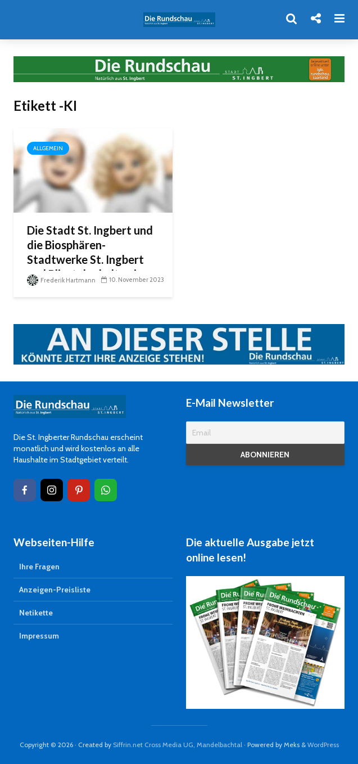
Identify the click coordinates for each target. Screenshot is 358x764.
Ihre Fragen (39, 566)
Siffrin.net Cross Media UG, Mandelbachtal (177, 744)
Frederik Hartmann (61, 280)
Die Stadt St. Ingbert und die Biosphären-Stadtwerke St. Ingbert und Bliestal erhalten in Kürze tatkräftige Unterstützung (90, 266)
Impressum (39, 636)
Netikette (36, 613)
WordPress (323, 744)
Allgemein (48, 148)
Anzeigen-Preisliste (54, 590)
